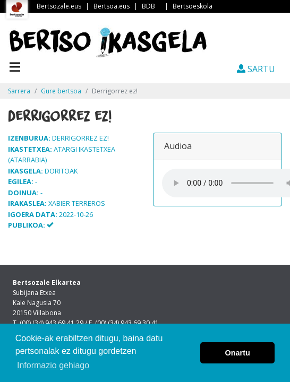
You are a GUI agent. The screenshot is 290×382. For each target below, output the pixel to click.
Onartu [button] (237, 353)
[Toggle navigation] (15, 66)
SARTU (256, 69)
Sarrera (19, 91)
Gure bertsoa (61, 91)
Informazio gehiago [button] (53, 365)
